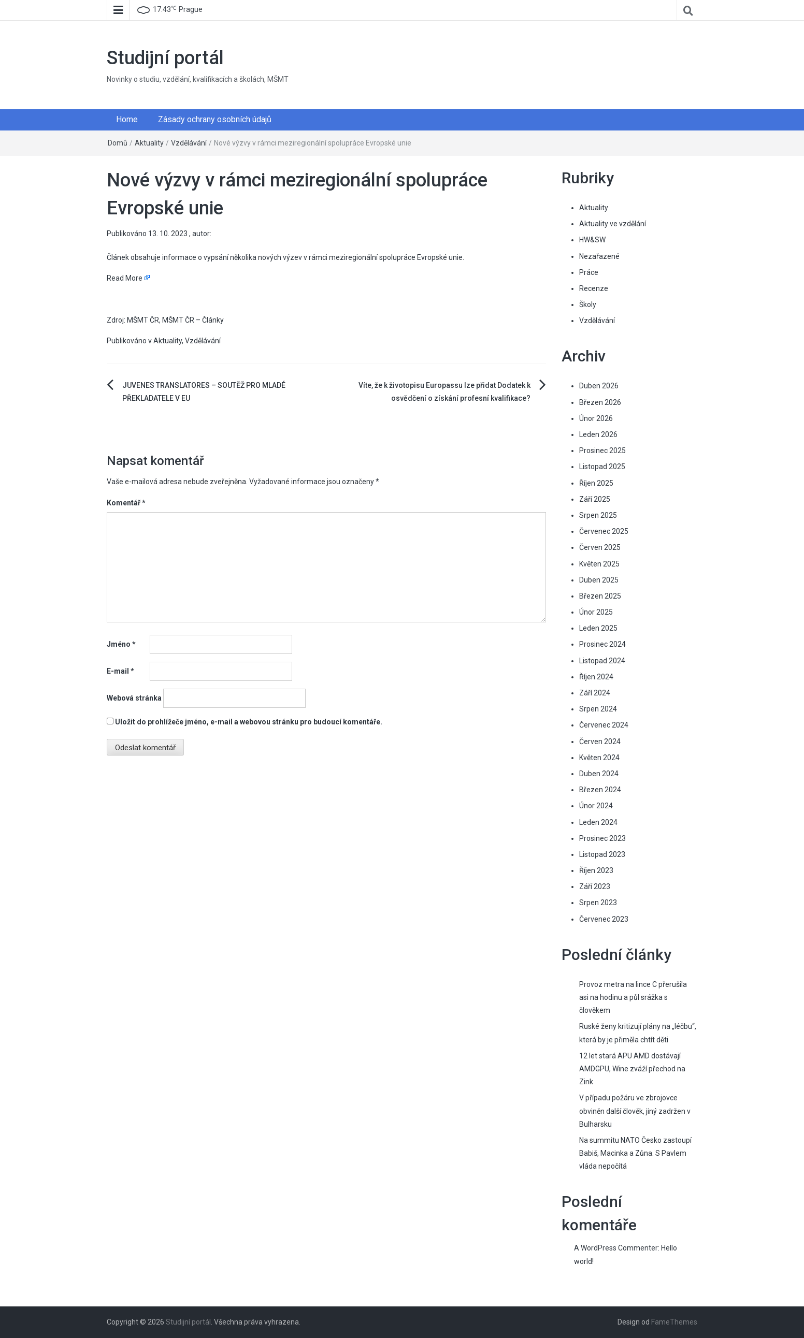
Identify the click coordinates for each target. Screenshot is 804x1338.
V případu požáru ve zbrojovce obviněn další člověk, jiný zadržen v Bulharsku (635, 1111)
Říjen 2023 (596, 870)
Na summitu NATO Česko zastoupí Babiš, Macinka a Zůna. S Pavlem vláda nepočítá (635, 1153)
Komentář (126, 503)
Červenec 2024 (603, 725)
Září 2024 (594, 693)
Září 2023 (594, 886)
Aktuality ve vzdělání (612, 224)
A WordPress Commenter (616, 1248)
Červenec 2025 (603, 531)
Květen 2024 (599, 757)
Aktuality (149, 143)
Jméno (121, 644)
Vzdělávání (189, 143)
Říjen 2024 (596, 677)
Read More (124, 278)
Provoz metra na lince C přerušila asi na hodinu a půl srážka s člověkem (633, 997)
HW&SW (592, 240)
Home (127, 119)
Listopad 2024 (602, 661)
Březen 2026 (600, 402)
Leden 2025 (598, 628)
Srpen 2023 (598, 902)
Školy (587, 304)
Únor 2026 (596, 418)
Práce (588, 272)
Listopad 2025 (602, 466)
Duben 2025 (599, 580)
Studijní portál (165, 58)
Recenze (593, 288)
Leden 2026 (598, 434)
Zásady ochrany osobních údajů (214, 119)
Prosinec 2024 (602, 644)
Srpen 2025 (598, 515)
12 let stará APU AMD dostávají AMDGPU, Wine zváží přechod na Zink (632, 1069)
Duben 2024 (599, 773)
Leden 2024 (598, 822)
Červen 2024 (600, 741)
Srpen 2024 (598, 709)
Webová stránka (134, 698)
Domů (117, 143)
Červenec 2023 (603, 919)
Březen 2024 (600, 790)
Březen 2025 (600, 596)
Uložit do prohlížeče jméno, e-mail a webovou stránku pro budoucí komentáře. (248, 722)
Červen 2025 (600, 547)
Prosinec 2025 (602, 450)
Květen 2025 (599, 564)
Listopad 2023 (602, 854)
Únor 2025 (596, 612)
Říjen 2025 (596, 483)
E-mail (120, 671)
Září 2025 (594, 499)
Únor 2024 (596, 806)
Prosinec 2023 (602, 838)
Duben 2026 (599, 386)
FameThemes (674, 1322)
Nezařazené (599, 256)
